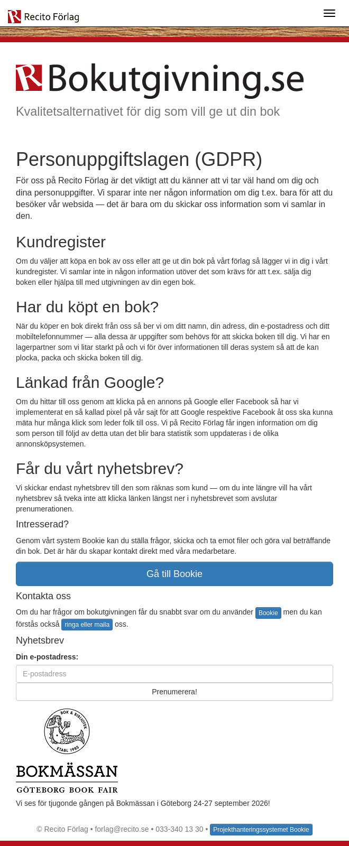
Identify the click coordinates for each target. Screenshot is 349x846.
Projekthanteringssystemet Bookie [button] (261, 829)
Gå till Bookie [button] (174, 574)
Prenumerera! (174, 691)
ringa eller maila (87, 624)
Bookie (268, 613)
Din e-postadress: (47, 657)
